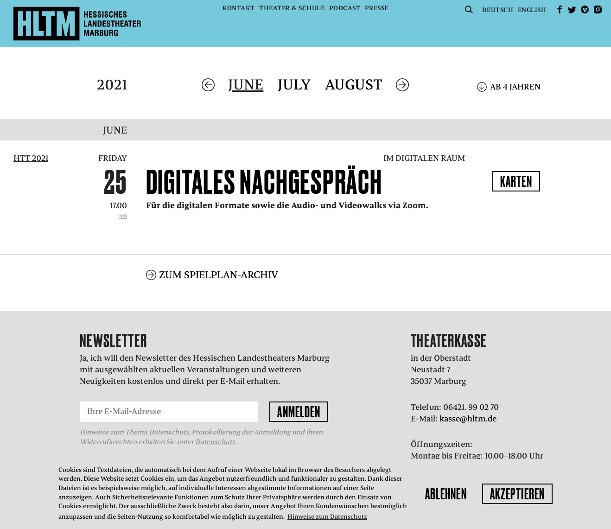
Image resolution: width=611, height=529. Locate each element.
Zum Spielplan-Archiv (218, 262)
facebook (559, 9)
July (294, 85)
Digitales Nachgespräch (264, 181)
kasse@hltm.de (467, 406)
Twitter (572, 9)
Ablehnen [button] (446, 493)
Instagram (597, 9)
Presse (376, 8)
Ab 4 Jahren (515, 87)
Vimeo (585, 9)
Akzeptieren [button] (517, 493)
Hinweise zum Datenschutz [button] (327, 517)
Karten (516, 181)
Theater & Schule (292, 8)
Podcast (345, 8)
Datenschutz (215, 429)
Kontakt (239, 8)
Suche (469, 9)
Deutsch (498, 10)
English (532, 10)
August (353, 85)
